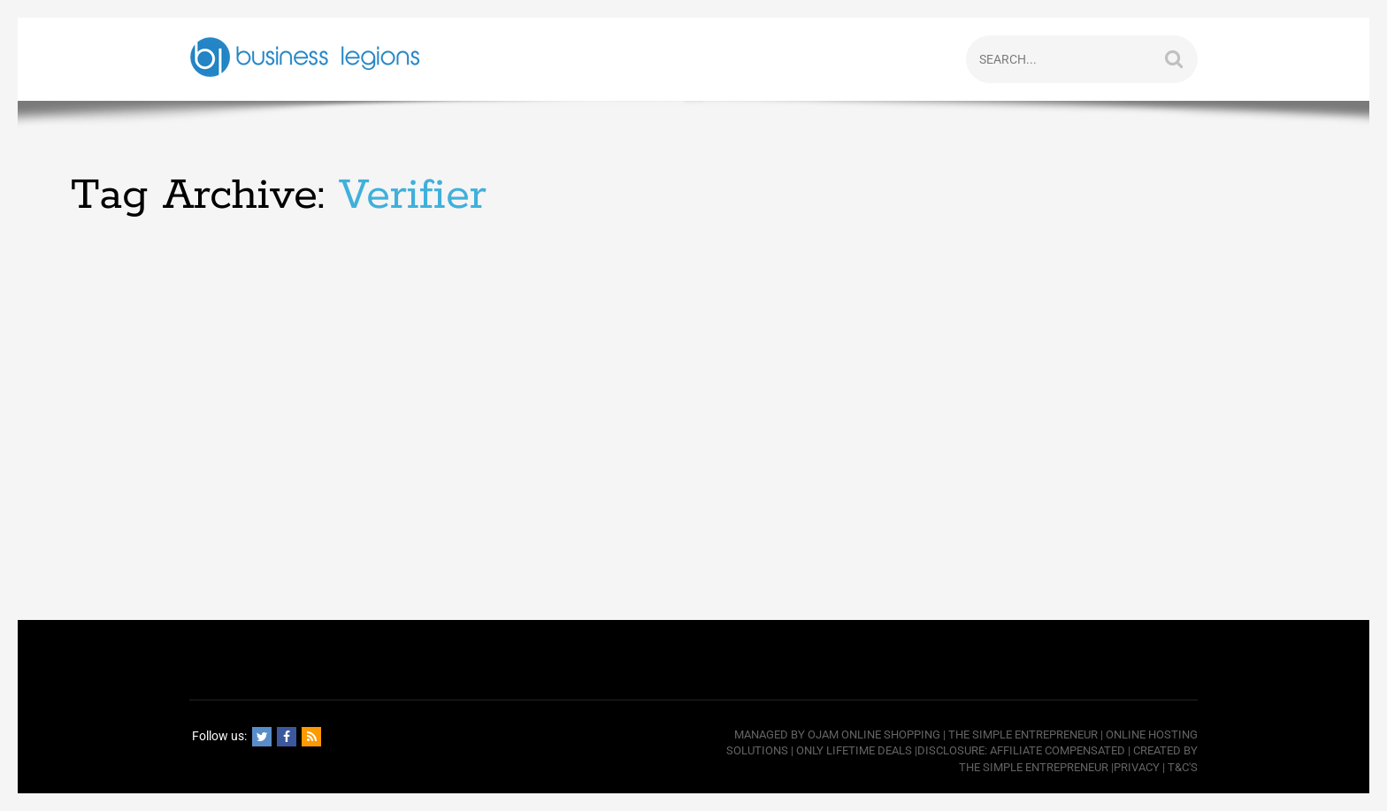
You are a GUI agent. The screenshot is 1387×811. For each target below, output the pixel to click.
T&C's (1183, 767)
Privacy (1137, 767)
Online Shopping (890, 734)
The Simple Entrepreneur (1023, 734)
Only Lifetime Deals (854, 750)
